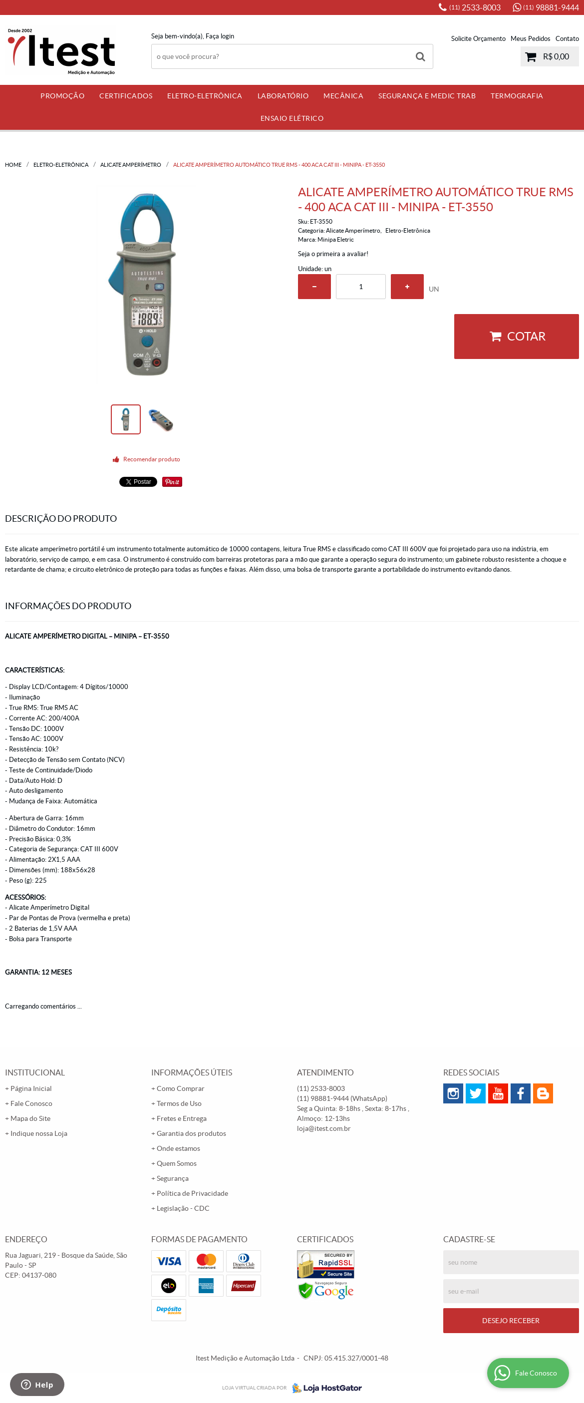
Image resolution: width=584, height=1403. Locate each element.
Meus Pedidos (531, 38)
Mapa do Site (30, 1118)
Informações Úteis (191, 1072)
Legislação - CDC (183, 1208)
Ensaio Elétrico (292, 118)
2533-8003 (475, 7)
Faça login (220, 36)
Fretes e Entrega (182, 1118)
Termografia (517, 96)
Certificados (125, 96)
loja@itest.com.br (324, 1128)
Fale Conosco (31, 1103)
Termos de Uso (179, 1103)
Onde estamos (178, 1148)
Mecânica (343, 96)
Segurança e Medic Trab (427, 96)
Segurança (173, 1178)
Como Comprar (181, 1088)
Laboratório (283, 96)
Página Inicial (31, 1088)
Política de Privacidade (192, 1193)
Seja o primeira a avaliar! (333, 254)
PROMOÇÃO (62, 96)
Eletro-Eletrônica (205, 96)
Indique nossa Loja (38, 1133)
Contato (567, 38)
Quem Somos (177, 1163)
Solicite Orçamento (478, 38)
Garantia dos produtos (191, 1133)
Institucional (35, 1072)
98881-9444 (551, 7)
